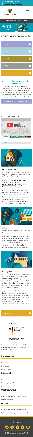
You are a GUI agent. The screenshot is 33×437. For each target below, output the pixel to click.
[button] (10, 2)
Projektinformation (8, 313)
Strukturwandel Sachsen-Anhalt (16, 21)
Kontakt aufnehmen (7, 400)
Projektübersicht (6, 366)
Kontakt (4, 73)
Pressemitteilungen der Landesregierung (13, 409)
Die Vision (4, 362)
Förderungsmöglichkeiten (9, 383)
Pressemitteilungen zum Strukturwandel (13, 396)
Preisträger (5, 66)
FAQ (2, 386)
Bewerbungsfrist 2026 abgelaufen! (16, 101)
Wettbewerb (6, 59)
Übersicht (5, 44)
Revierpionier (5, 379)
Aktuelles (5, 51)
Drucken (16, 422)
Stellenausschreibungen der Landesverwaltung (15, 413)
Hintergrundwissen (7, 370)
